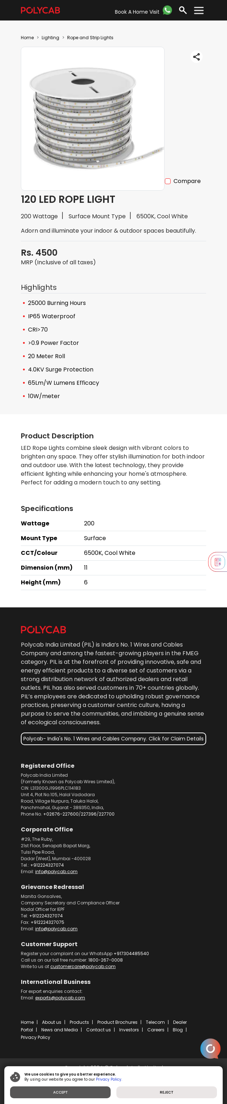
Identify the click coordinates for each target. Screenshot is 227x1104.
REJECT (166, 1092)
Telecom (155, 1022)
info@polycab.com (56, 871)
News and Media (59, 1030)
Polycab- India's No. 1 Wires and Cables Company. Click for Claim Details (113, 738)
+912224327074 (47, 865)
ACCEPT (60, 1092)
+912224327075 (47, 922)
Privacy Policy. (109, 1079)
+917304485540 (131, 953)
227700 (107, 814)
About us (51, 1022)
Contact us (98, 1030)
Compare (187, 181)
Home (27, 38)
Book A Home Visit (137, 11)
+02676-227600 (61, 814)
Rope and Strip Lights (90, 38)
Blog (178, 1030)
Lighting (50, 38)
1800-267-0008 (105, 960)
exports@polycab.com (60, 998)
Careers (156, 1030)
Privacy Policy (35, 1037)
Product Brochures (117, 1022)
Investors (129, 1030)
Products (79, 1022)
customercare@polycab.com (83, 966)
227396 (89, 814)
